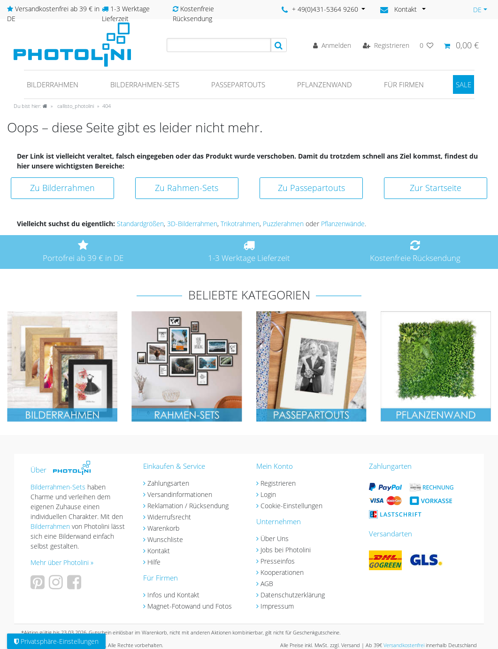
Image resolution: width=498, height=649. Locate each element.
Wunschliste (165, 539)
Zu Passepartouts (311, 187)
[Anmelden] (332, 45)
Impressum (277, 606)
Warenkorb (163, 528)
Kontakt (158, 550)
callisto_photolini (75, 105)
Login (268, 494)
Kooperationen (282, 572)
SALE (463, 84)
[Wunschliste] (426, 45)
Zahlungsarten (168, 483)
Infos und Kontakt (173, 594)
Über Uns (274, 538)
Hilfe (154, 561)
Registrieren (278, 483)
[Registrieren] (386, 45)
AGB (266, 583)
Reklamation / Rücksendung (188, 505)
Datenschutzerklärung (292, 594)
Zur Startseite (435, 187)
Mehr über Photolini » (62, 562)
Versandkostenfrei (403, 645)
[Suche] (279, 45)
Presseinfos (277, 561)
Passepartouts (238, 84)
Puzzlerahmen (283, 223)
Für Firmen (404, 84)
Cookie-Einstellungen (291, 505)
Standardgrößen (140, 223)
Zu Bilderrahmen (62, 187)
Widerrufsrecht (169, 516)
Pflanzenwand (324, 84)
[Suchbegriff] (219, 45)
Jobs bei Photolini (285, 549)
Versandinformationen (179, 494)
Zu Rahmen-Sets (186, 187)
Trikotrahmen (240, 223)
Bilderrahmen (52, 84)
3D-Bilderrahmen (192, 223)
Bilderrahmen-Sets (144, 84)
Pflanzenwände (343, 223)
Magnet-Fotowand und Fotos (189, 606)
